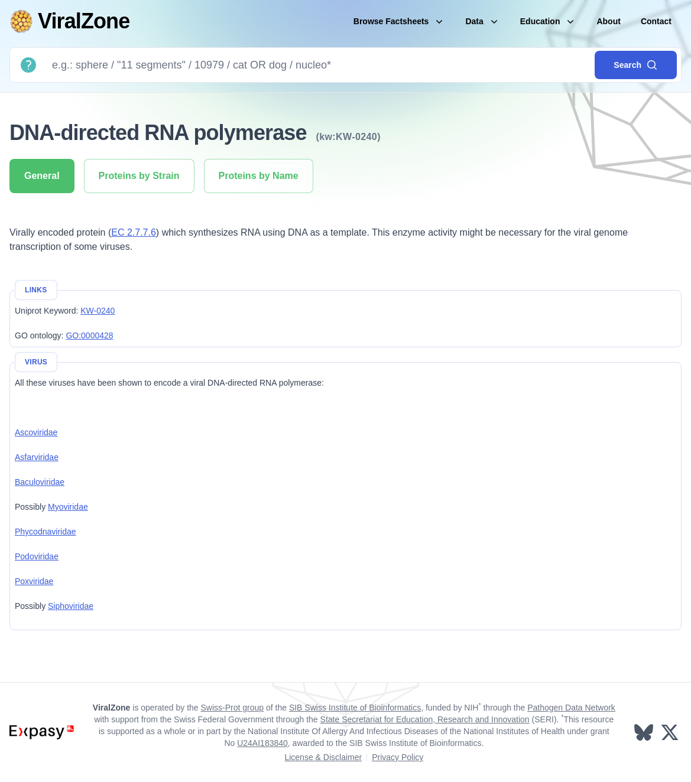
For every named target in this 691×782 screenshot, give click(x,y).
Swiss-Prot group (232, 707)
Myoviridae (68, 506)
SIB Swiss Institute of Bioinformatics (355, 707)
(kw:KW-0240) (348, 137)
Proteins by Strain (139, 176)
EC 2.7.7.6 (133, 232)
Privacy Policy (397, 757)
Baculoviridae (39, 482)
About (608, 21)
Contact (656, 21)
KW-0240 (97, 310)
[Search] (319, 65)
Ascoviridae (36, 432)
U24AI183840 (262, 743)
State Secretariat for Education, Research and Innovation (425, 719)
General (42, 176)
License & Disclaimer (323, 757)
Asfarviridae (37, 457)
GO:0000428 (89, 335)
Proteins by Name (259, 176)
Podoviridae (37, 556)
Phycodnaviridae (45, 531)
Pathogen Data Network (571, 707)
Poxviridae (34, 581)
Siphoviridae (70, 606)
